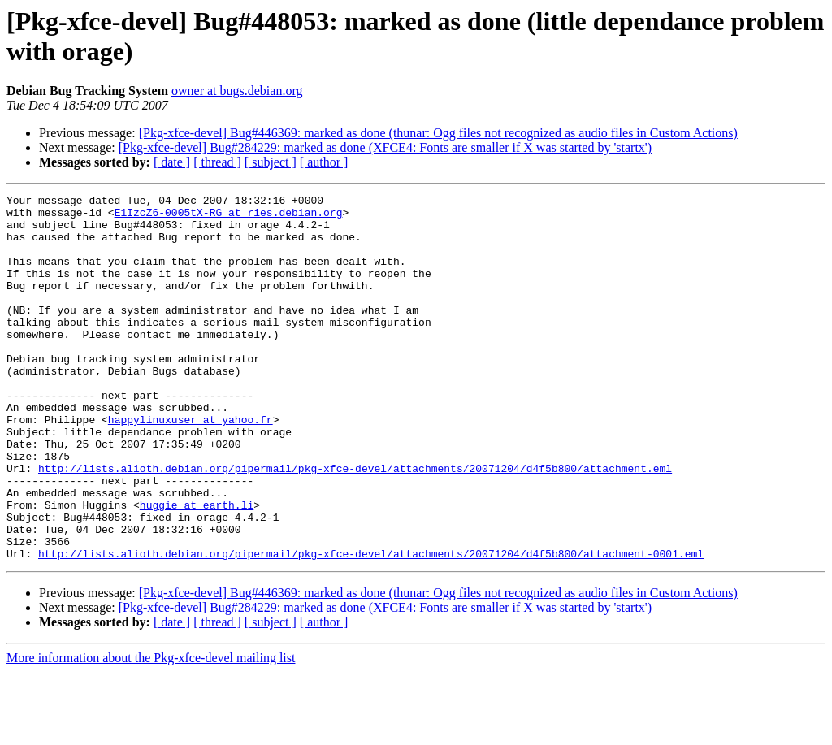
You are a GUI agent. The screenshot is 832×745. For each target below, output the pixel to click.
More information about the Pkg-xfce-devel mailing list (150, 731)
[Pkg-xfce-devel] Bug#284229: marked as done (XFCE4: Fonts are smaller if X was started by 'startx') (385, 147)
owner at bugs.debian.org (236, 90)
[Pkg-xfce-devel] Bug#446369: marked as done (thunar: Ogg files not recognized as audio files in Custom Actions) (438, 133)
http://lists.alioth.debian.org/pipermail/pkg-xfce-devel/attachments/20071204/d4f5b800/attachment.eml (355, 524)
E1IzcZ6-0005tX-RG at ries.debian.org (229, 217)
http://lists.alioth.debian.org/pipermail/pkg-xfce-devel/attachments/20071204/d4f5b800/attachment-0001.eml (371, 626)
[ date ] (172, 162)
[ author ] (324, 162)
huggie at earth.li (197, 568)
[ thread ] (217, 162)
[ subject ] (271, 162)
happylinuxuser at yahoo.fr (190, 465)
